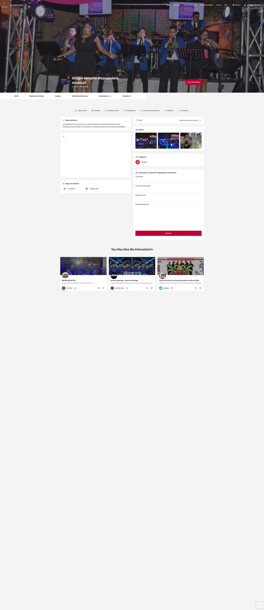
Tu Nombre (168, 179)
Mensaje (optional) (168, 216)
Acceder (250, 5)
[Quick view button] (99, 288)
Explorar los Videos (36, 96)
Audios (58, 96)
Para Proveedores (190, 5)
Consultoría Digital (206, 5)
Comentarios (105, 96)
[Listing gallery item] (146, 141)
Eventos (127, 96)
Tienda (218, 5)
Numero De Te (168, 198)
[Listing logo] (65, 80)
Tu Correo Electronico (168, 188)
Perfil (16, 96)
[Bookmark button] (103, 288)
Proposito (176, 5)
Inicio (168, 5)
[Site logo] (5, 5)
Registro (258, 5)
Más (225, 5)
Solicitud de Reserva (80, 96)
